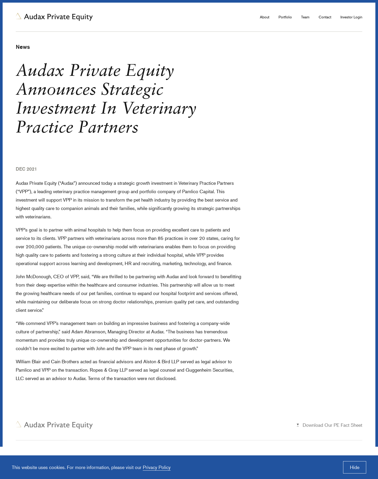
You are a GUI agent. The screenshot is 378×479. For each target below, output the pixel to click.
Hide (354, 467)
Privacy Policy (157, 467)
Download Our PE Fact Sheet (332, 425)
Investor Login (351, 17)
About (264, 17)
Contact (325, 17)
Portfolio (285, 17)
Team (305, 17)
